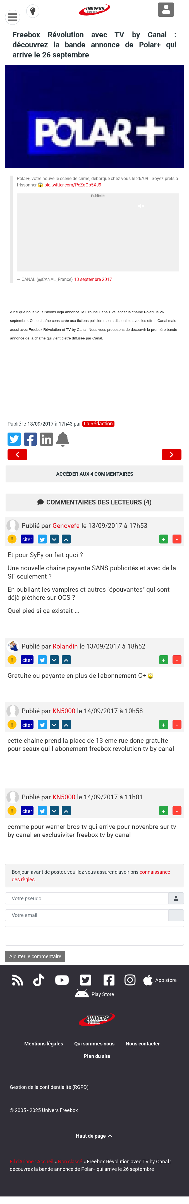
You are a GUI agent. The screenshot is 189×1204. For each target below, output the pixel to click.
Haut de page (94, 1136)
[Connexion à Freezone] (166, 10)
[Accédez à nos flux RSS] (19, 980)
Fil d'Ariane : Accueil (31, 1161)
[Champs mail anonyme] (87, 915)
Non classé (70, 1161)
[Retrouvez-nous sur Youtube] (63, 980)
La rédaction (98, 423)
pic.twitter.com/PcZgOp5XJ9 (72, 185)
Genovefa (67, 525)
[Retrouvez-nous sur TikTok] (40, 980)
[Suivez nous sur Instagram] (131, 980)
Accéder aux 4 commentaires (94, 474)
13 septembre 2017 (93, 279)
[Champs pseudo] (87, 898)
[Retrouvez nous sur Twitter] (87, 980)
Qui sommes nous (94, 1044)
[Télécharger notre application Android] (94, 994)
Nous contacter (143, 1044)
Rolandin (66, 646)
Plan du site (97, 1056)
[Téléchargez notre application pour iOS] (160, 980)
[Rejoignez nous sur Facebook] (110, 980)
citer (27, 539)
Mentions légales (43, 1044)
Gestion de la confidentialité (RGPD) (49, 1087)
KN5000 (64, 711)
